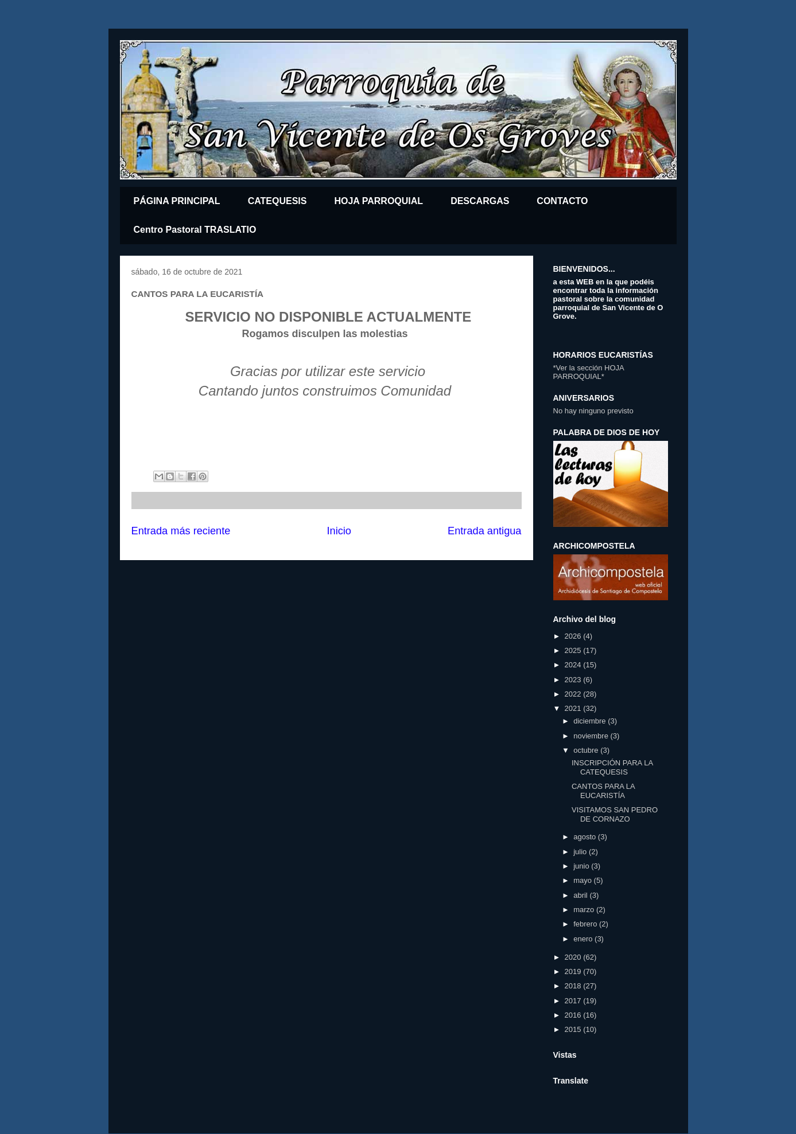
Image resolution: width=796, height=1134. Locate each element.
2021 (574, 708)
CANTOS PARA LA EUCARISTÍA (603, 791)
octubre (586, 750)
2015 (574, 1029)
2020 (574, 957)
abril (581, 895)
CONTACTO (562, 201)
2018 (574, 986)
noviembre (591, 736)
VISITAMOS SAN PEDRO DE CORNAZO (615, 814)
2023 (574, 679)
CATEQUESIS (277, 201)
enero (584, 938)
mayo (583, 880)
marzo (584, 909)
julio (581, 851)
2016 (574, 1015)
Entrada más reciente (181, 531)
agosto (585, 836)
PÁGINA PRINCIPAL (177, 201)
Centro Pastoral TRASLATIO (195, 229)
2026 (574, 636)
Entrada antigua (484, 531)
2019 (574, 971)
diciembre (590, 721)
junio (582, 866)
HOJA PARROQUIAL (378, 201)
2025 (574, 650)
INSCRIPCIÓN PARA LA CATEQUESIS (612, 767)
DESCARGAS (480, 201)
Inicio (339, 531)
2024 (574, 664)
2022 (574, 694)
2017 (574, 1000)
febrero (586, 924)
